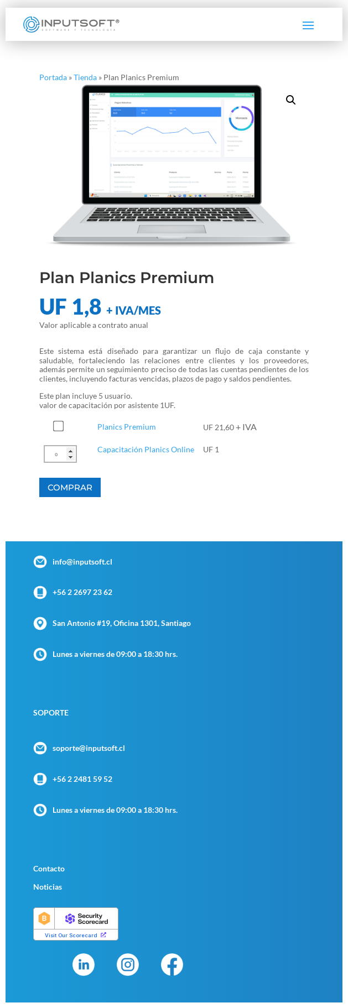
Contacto (49, 868)
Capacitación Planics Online (145, 449)
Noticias (47, 886)
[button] (291, 100)
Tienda (85, 77)
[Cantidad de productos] (60, 454)
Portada (53, 77)
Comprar (70, 487)
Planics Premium (126, 426)
